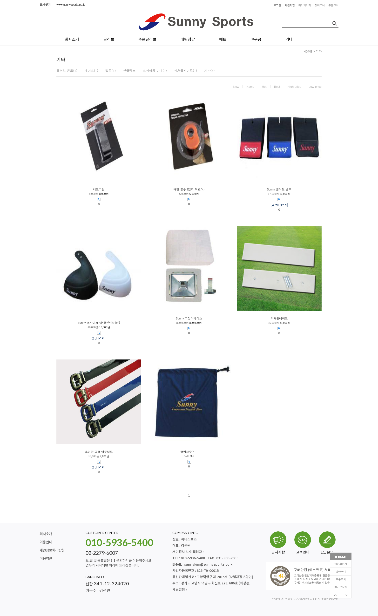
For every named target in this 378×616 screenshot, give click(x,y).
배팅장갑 (188, 39)
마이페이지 (340, 158)
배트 (222, 39)
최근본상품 (340, 181)
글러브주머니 (189, 451)
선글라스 (129, 71)
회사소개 (72, 39)
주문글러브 (147, 39)
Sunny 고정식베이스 (189, 318)
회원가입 (290, 5)
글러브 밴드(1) (66, 71)
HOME (308, 51)
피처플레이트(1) (185, 71)
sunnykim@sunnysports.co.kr (209, 564)
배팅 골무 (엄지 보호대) (188, 189)
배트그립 (99, 189)
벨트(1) (110, 71)
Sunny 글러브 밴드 (279, 189)
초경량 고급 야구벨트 (99, 451)
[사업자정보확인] (241, 577)
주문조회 (341, 173)
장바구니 (341, 165)
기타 (289, 39)
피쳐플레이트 (279, 318)
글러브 (108, 39)
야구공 (255, 39)
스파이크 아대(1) (155, 71)
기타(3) (209, 71)
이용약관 (46, 559)
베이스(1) (91, 71)
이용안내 (46, 542)
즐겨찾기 (45, 4)
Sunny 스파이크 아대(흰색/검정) (99, 322)
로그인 (277, 5)
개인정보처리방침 (52, 550)
